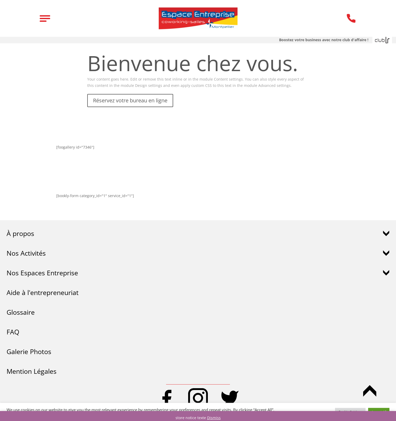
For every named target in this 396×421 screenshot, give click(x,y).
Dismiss (214, 417)
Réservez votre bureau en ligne (130, 100)
